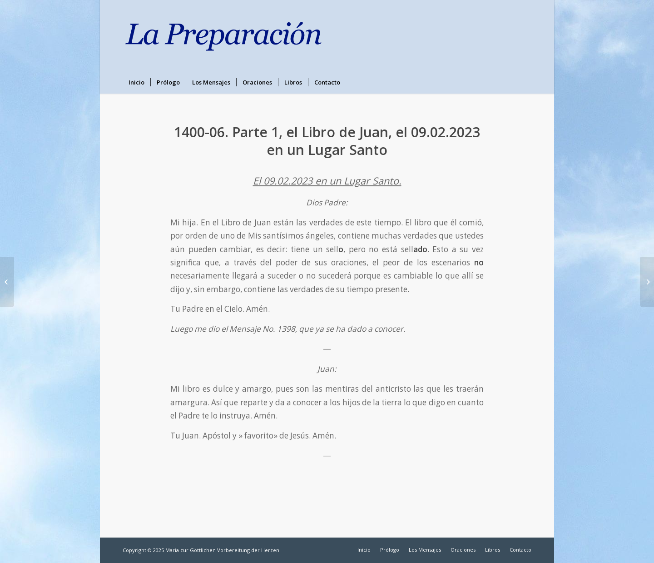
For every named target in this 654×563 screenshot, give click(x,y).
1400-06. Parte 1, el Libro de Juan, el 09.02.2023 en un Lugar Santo (327, 141)
